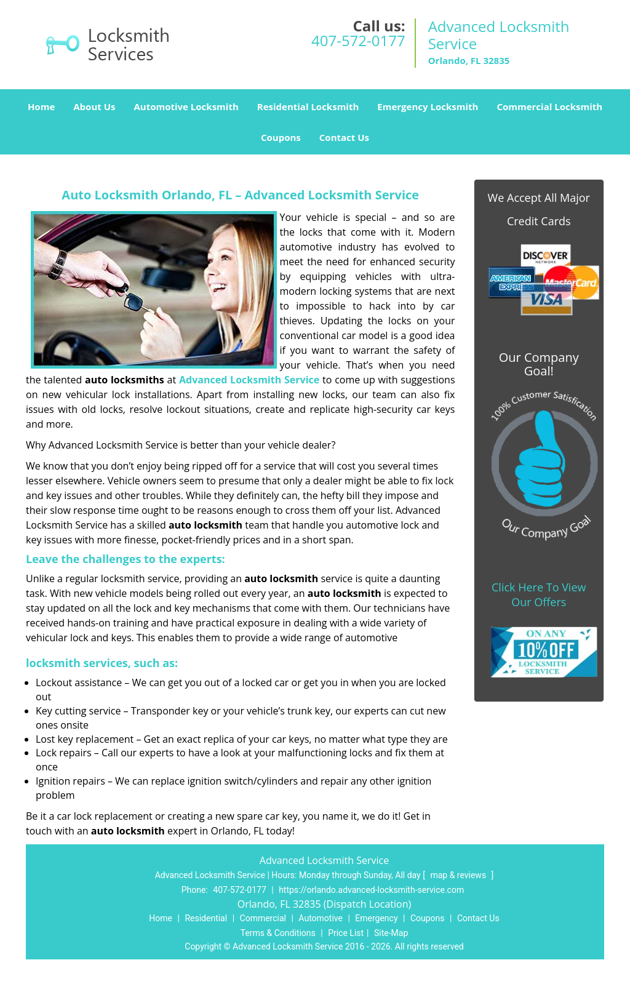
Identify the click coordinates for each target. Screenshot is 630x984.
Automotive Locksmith (186, 106)
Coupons (281, 137)
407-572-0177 (358, 40)
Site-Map (391, 933)
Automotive (320, 918)
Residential (206, 918)
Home (41, 106)
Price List (346, 933)
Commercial (263, 918)
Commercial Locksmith (549, 106)
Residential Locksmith (308, 106)
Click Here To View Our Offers (539, 594)
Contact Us (344, 137)
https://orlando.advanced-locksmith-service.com (371, 890)
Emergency (376, 918)
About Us (94, 106)
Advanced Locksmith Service (249, 379)
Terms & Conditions (278, 933)
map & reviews (459, 875)
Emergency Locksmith (427, 106)
